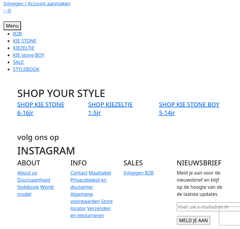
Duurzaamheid (33, 180)
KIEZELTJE (24, 48)
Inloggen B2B (139, 173)
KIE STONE (24, 41)
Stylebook (28, 187)
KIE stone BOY (28, 55)
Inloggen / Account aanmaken (37, 3)
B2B (17, 33)
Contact (79, 173)
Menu (12, 25)
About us (27, 173)
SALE (18, 62)
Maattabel (100, 173)
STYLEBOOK (26, 69)
